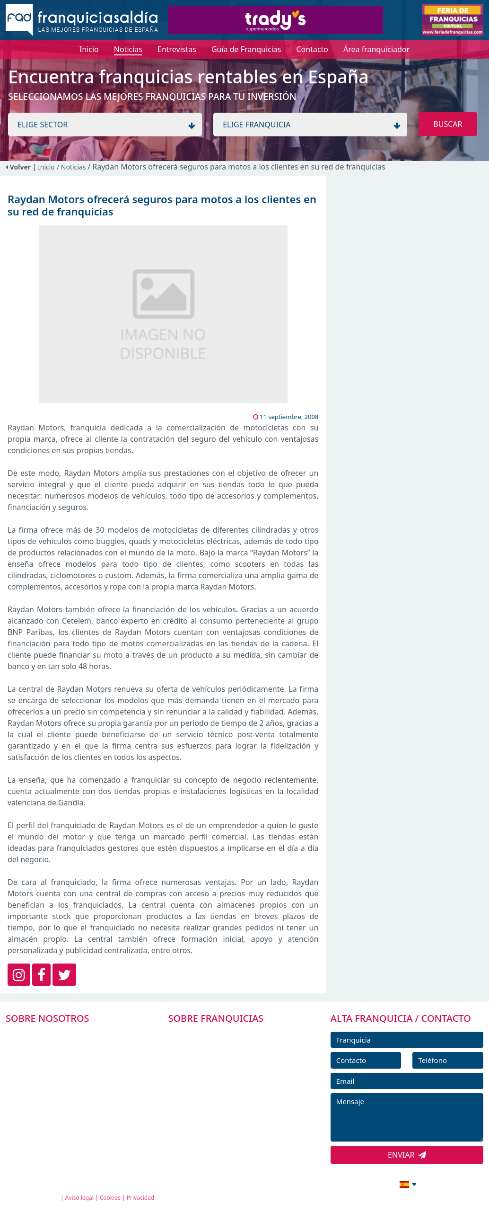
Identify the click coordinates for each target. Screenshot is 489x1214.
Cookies (110, 1198)
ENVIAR (407, 1155)
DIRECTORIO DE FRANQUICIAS (233, 1056)
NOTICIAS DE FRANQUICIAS (228, 1099)
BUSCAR (447, 124)
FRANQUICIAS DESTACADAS (228, 1077)
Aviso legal (79, 1198)
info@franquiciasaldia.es (326, 1183)
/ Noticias (72, 166)
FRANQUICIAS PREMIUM (222, 1035)
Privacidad (141, 1198)
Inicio (46, 166)
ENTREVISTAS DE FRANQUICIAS (234, 1120)
